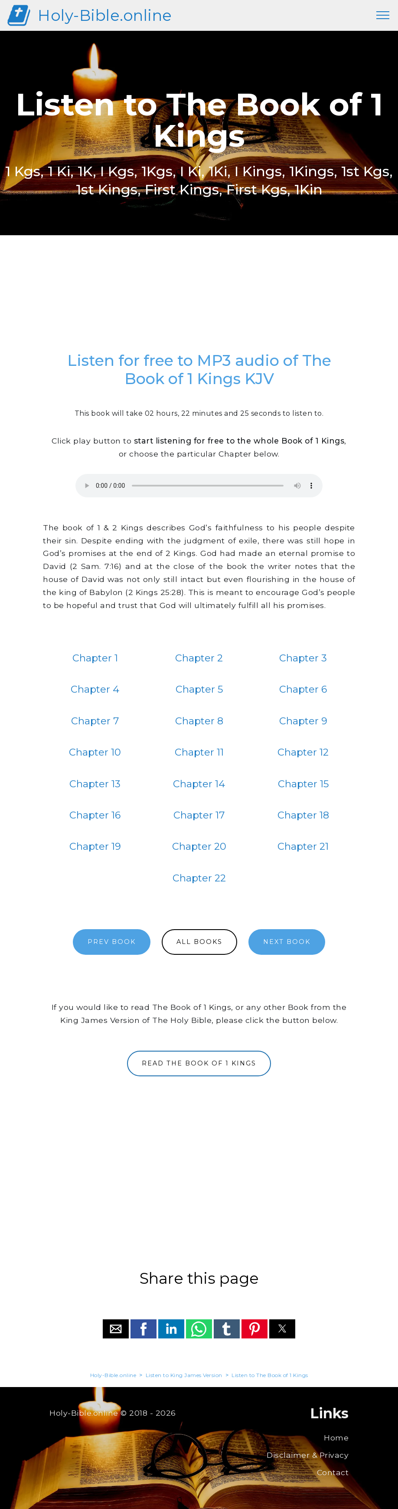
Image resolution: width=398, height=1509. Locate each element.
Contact (333, 1472)
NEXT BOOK (286, 942)
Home (336, 1437)
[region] (199, 298)
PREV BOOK (112, 942)
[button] (116, 1328)
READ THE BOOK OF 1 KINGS (199, 1063)
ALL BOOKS (199, 942)
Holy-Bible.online (105, 15)
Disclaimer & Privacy (308, 1455)
